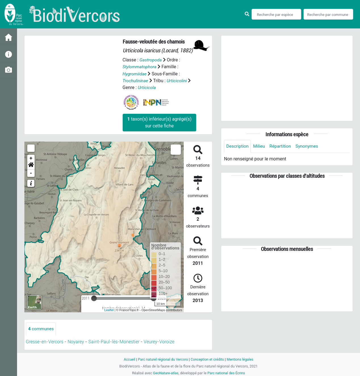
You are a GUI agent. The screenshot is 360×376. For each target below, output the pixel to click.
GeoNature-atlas (165, 373)
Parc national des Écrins (226, 373)
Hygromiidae (135, 73)
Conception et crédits (208, 359)
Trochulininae (136, 80)
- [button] (31, 173)
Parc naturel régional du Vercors (162, 359)
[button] (31, 165)
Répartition (282, 146)
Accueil (128, 359)
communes (41, 328)
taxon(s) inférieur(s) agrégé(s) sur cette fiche (159, 122)
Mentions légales (241, 359)
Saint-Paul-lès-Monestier (113, 341)
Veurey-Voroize (159, 341)
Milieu (260, 146)
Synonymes (309, 146)
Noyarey (76, 341)
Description (237, 146)
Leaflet (109, 309)
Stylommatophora (140, 66)
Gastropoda (150, 60)
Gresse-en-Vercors (44, 341)
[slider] (94, 298)
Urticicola (147, 87)
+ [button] (31, 158)
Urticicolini (178, 80)
